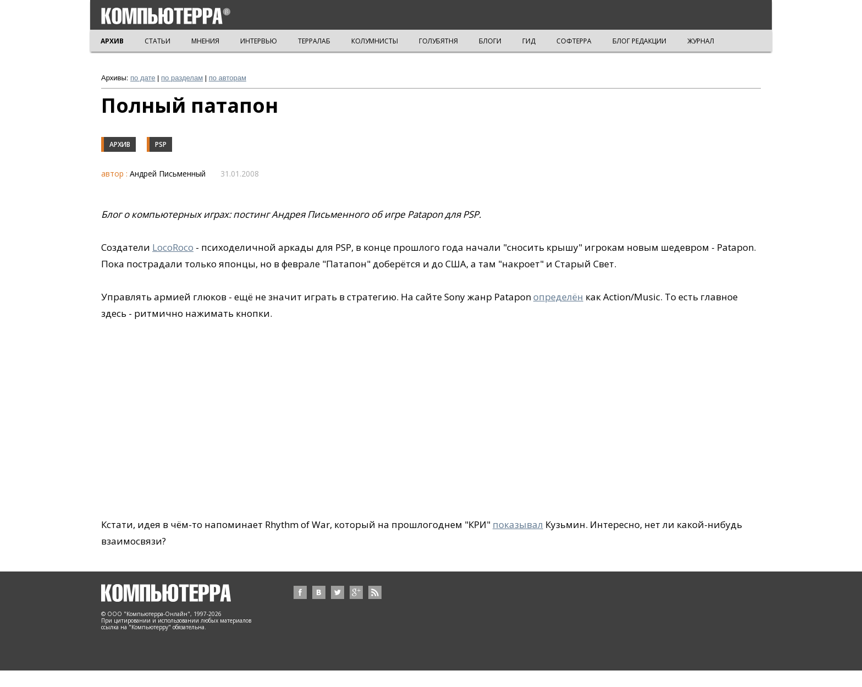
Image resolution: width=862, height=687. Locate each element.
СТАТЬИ (157, 41)
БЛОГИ (490, 41)
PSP (161, 144)
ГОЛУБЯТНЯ (438, 41)
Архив (119, 144)
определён (558, 296)
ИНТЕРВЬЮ (258, 41)
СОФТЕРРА (574, 41)
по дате (142, 78)
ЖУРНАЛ (700, 41)
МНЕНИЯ (205, 41)
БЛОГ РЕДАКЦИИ (639, 41)
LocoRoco (173, 247)
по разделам (182, 78)
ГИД (528, 41)
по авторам (227, 78)
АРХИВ (112, 41)
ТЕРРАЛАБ (314, 41)
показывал (518, 524)
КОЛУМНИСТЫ (374, 41)
